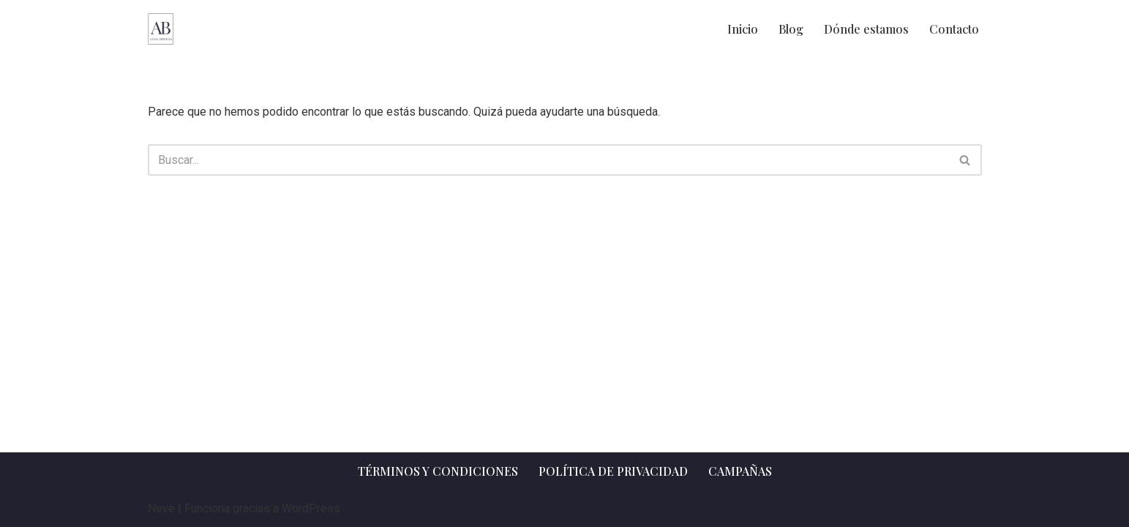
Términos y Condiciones (438, 471)
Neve (161, 508)
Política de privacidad (613, 471)
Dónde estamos (866, 29)
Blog (791, 29)
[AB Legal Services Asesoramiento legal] (160, 29)
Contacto (954, 29)
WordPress (311, 508)
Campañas (740, 471)
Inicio (742, 29)
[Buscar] (548, 160)
